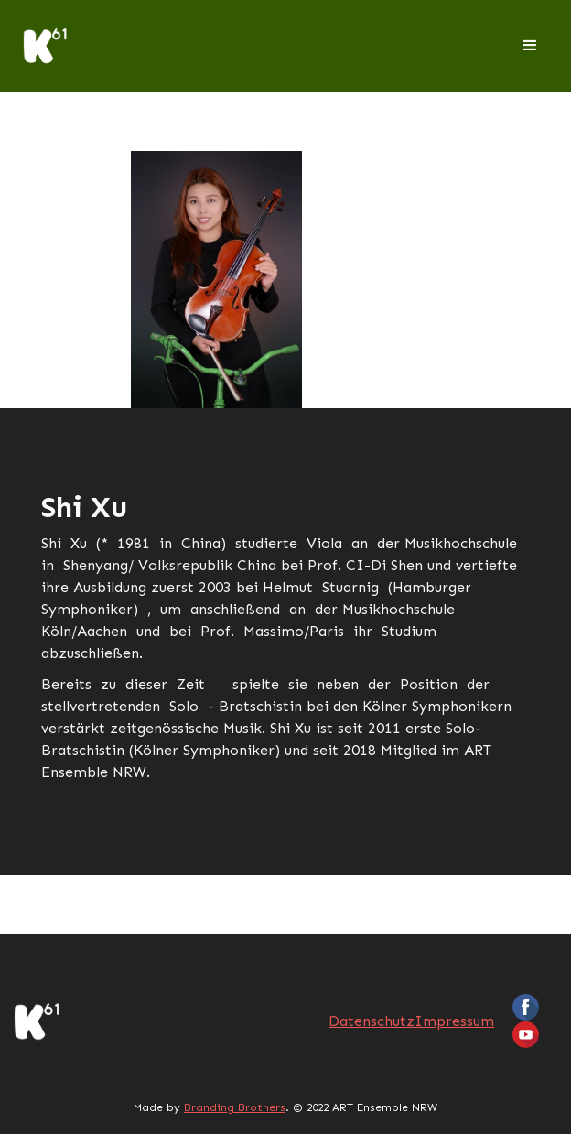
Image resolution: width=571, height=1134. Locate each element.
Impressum (454, 1021)
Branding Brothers (235, 1107)
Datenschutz (372, 1021)
